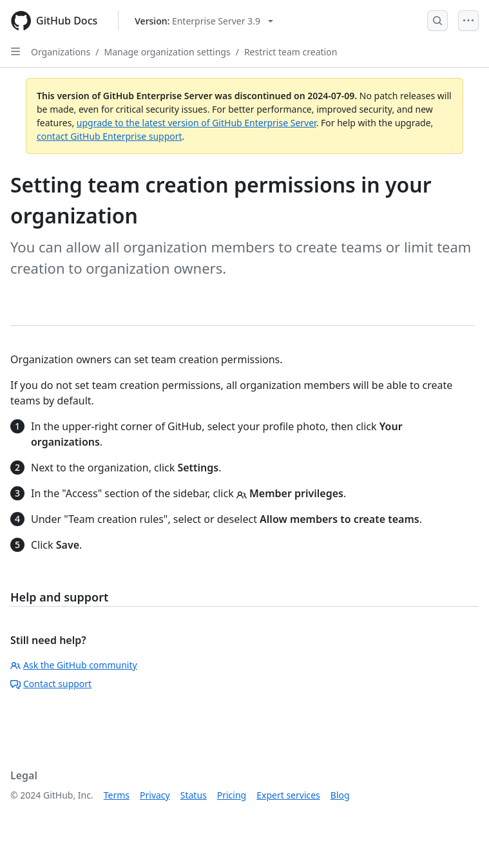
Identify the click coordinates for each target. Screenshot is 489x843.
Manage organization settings (167, 52)
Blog (340, 795)
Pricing (231, 795)
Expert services (288, 795)
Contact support (50, 683)
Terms (116, 795)
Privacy (155, 795)
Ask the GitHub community (73, 665)
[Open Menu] (468, 20)
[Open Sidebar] (15, 51)
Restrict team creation (290, 52)
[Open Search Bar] (437, 20)
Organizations (60, 52)
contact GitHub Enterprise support (109, 136)
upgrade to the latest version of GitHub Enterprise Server (196, 123)
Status (193, 795)
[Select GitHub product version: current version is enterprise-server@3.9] (204, 21)
